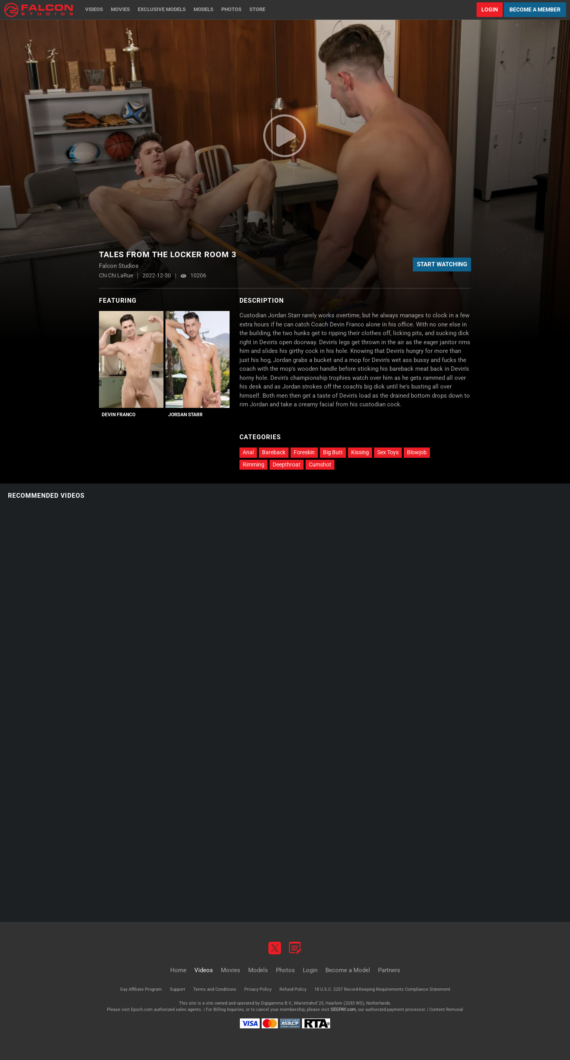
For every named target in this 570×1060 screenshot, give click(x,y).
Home (178, 970)
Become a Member (534, 9)
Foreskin (304, 452)
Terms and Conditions (214, 989)
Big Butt (333, 452)
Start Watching (442, 264)
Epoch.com (142, 1009)
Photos (231, 9)
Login (489, 9)
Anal (248, 452)
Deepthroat (286, 464)
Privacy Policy (258, 989)
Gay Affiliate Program (141, 989)
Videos (94, 9)
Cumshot (320, 464)
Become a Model (347, 970)
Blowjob (417, 452)
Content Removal (446, 1009)
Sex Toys (388, 452)
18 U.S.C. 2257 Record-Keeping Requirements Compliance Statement (382, 989)
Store (257, 9)
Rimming (253, 464)
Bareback (273, 452)
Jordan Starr (185, 414)
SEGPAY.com (343, 1009)
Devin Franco (118, 414)
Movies (120, 9)
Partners (389, 970)
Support (177, 989)
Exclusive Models (162, 9)
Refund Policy (292, 989)
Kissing (360, 452)
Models (203, 9)
